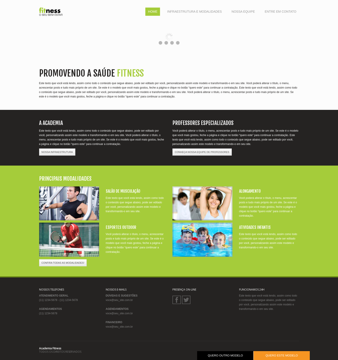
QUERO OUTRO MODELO (225, 355)
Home (152, 11)
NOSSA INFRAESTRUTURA (57, 152)
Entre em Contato (280, 11)
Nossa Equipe (243, 11)
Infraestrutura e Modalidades (194, 11)
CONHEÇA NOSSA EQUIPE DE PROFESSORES (202, 152)
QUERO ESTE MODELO (282, 355)
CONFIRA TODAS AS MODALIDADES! (63, 262)
